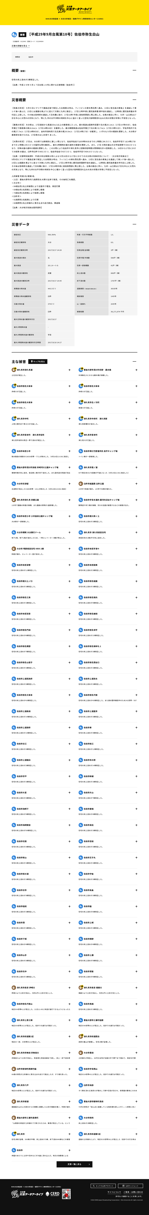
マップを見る (38, 361)
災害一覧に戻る (74, 1164)
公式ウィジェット (132, 1186)
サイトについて (114, 1192)
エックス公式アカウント (104, 1186)
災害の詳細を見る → (21, 45)
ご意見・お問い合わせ (133, 1192)
